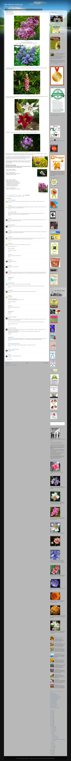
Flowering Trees (56, 679)
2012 (52, 724)
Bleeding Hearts (56, 684)
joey (8, 265)
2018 (52, 717)
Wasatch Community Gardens (54, 707)
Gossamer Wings (56, 669)
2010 (52, 749)
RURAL (9, 243)
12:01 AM (9, 340)
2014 (52, 721)
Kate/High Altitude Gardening (60, 53)
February (53, 746)
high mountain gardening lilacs (19, 196)
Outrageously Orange (57, 674)
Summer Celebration (55, 736)
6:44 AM (9, 274)
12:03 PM (9, 287)
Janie (9, 230)
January (53, 747)
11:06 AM (9, 346)
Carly (9, 205)
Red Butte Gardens (53, 702)
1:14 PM (9, 215)
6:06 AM (9, 308)
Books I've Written (38, 9)
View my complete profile (54, 63)
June (53, 734)
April (53, 743)
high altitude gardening (11, 196)
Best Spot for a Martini (53, 694)
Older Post (46, 363)
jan (8, 354)
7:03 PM (9, 233)
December (53, 726)
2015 (52, 720)
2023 (52, 713)
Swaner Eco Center (53, 706)
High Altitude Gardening (13, 5)
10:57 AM (9, 262)
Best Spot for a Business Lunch (55, 695)
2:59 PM (9, 292)
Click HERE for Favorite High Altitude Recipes (57, 444)
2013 (52, 722)
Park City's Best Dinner (53, 700)
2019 (52, 716)
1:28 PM (9, 334)
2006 (52, 754)
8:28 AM (9, 251)
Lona (9, 218)
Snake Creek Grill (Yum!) (54, 705)
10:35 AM (9, 351)
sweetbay (9, 290)
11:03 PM (9, 240)
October (53, 729)
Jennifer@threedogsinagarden (13, 343)
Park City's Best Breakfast (54, 699)
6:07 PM (9, 357)
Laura (9, 254)
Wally (9, 295)
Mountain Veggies (23, 9)
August (53, 731)
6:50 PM (9, 227)
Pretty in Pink (54, 740)
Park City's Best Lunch (53, 701)
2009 (52, 750)
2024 (52, 712)
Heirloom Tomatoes (30, 9)
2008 (52, 751)
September (54, 730)
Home (7, 9)
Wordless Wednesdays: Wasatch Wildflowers (58, 739)
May (53, 742)
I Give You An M (54, 735)
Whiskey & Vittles (52, 693)
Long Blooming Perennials (14, 9)
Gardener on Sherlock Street (12, 349)
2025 (52, 711)
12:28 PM (9, 202)
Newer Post (8, 363)
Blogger (53, 758)
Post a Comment (9, 359)
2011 (52, 725)
